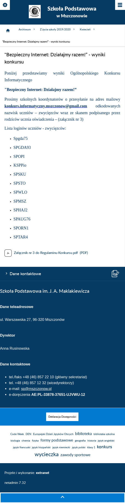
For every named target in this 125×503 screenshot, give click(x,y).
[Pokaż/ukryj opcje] (5, 5)
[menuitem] (62, 416)
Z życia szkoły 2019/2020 (57, 29)
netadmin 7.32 (15, 483)
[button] (62, 498)
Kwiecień (87, 29)
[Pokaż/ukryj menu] (119, 5)
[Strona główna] (8, 31)
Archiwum (27, 29)
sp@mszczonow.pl (36, 389)
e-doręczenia (19, 394)
